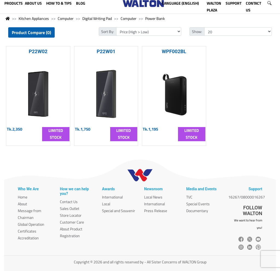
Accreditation (28, 238)
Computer (66, 18)
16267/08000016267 (246, 197)
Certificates (27, 231)
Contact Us (69, 201)
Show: (197, 31)
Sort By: (107, 31)
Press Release (155, 210)
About (22, 204)
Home (22, 197)
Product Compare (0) (31, 32)
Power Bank (155, 18)
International (112, 197)
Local (106, 204)
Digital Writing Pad (97, 18)
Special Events (198, 204)
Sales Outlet (69, 208)
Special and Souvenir (118, 210)
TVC (189, 197)
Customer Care (72, 222)
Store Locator (70, 215)
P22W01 (106, 51)
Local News (153, 197)
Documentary (197, 210)
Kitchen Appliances (34, 18)
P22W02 (38, 51)
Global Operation (31, 224)
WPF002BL (174, 51)
